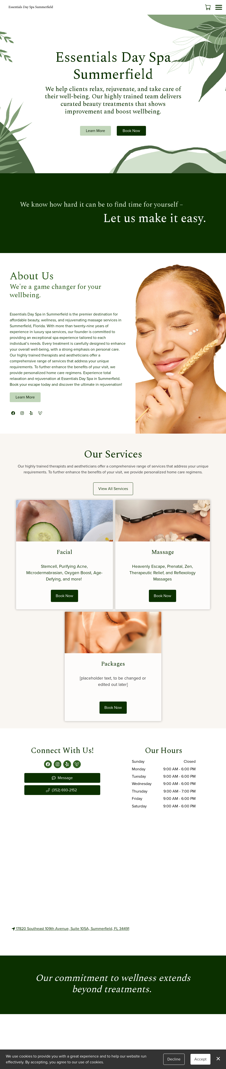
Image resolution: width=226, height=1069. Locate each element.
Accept (200, 1059)
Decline (174, 1059)
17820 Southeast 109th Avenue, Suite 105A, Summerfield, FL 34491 (70, 928)
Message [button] (62, 778)
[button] (208, 7)
